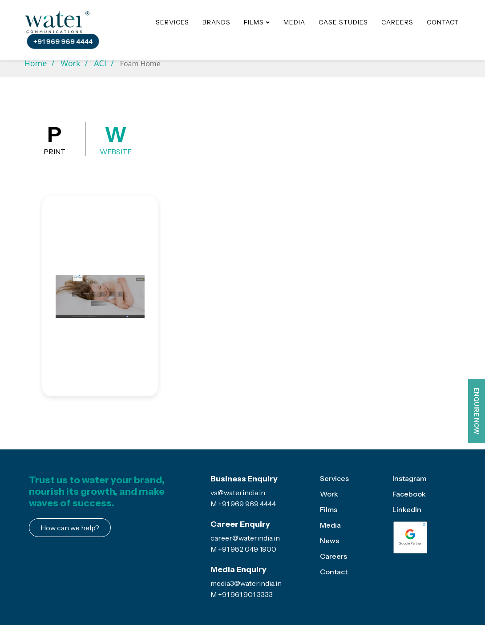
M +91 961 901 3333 (241, 594)
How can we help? (69, 527)
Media (294, 22)
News (329, 540)
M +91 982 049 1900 (243, 549)
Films (328, 509)
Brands (216, 22)
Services (172, 22)
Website (116, 139)
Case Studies (343, 22)
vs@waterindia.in (237, 492)
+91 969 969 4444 (63, 41)
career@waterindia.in (245, 537)
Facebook (409, 493)
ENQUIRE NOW (477, 411)
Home (35, 63)
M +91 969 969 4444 (243, 503)
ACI (100, 63)
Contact (443, 22)
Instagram (409, 478)
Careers (397, 22)
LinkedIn (406, 509)
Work (70, 63)
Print (54, 139)
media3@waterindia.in (246, 583)
